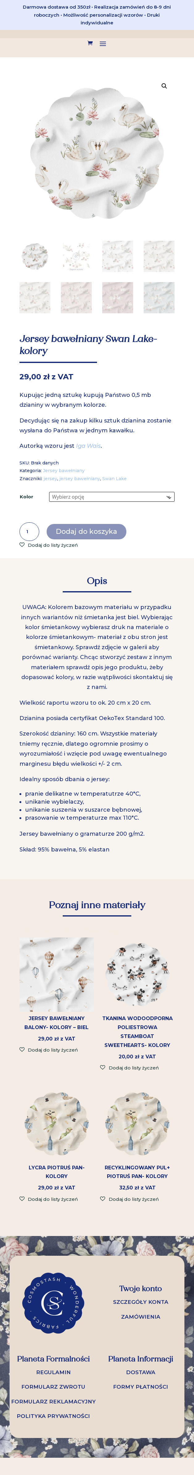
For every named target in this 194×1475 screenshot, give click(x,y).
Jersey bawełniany (64, 470)
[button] (164, 86)
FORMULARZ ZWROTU (53, 1387)
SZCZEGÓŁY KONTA (140, 1302)
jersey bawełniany (79, 478)
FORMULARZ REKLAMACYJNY (53, 1402)
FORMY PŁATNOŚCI (140, 1387)
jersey (50, 478)
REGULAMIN (53, 1372)
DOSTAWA (140, 1372)
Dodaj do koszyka (86, 531)
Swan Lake (114, 478)
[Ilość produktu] (29, 531)
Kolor (26, 497)
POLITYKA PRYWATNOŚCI (53, 1416)
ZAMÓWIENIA (140, 1317)
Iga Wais (88, 446)
